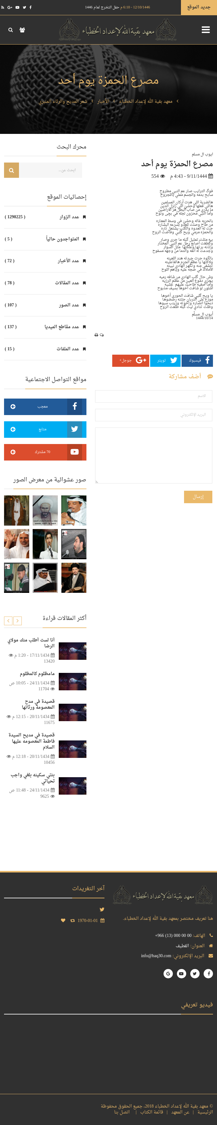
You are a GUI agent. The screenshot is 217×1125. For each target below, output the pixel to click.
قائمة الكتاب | (148, 1112)
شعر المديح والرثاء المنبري (63, 101)
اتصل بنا (123, 1112)
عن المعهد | (176, 1112)
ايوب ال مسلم (202, 154)
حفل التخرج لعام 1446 (117, 7)
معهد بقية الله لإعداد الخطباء (146, 101)
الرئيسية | (201, 1112)
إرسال (198, 497)
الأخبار (103, 101)
